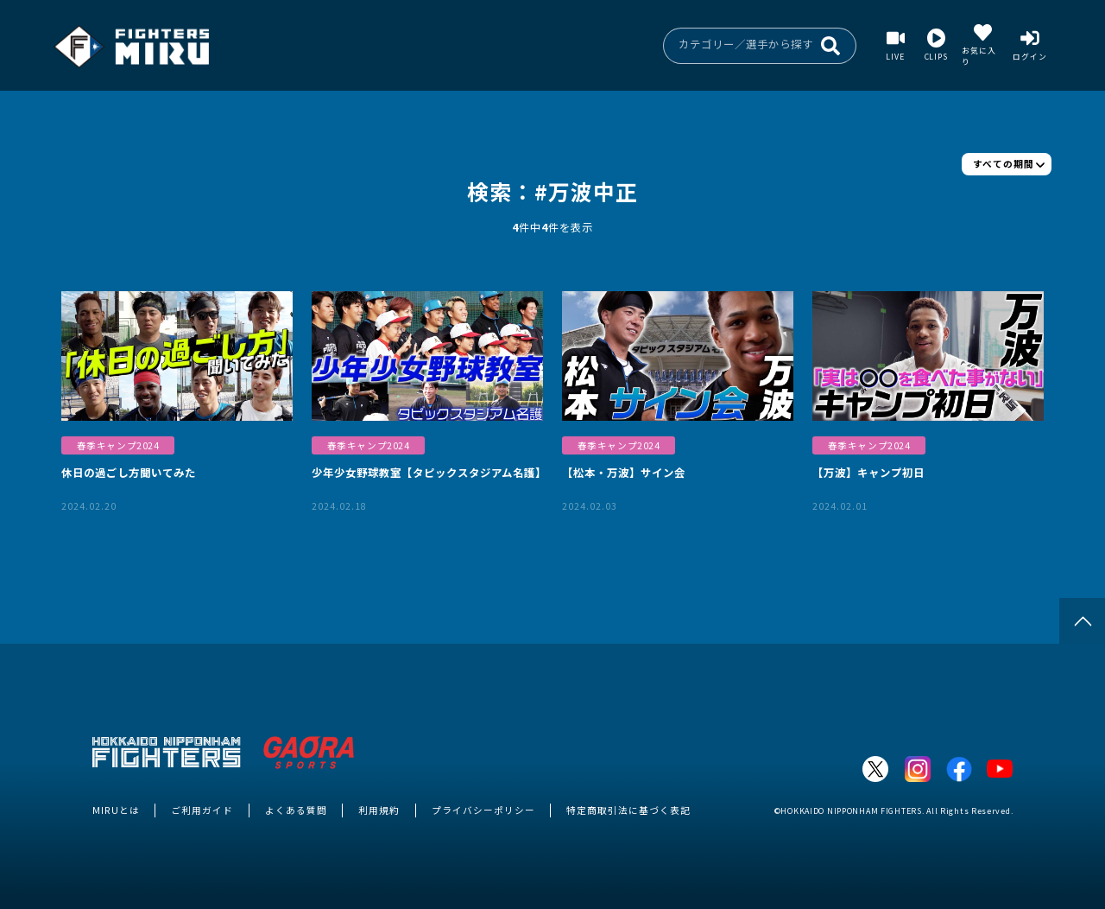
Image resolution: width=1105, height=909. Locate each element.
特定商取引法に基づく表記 (628, 810)
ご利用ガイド (202, 810)
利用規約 (379, 810)
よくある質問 (296, 810)
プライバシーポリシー (483, 810)
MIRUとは (116, 810)
